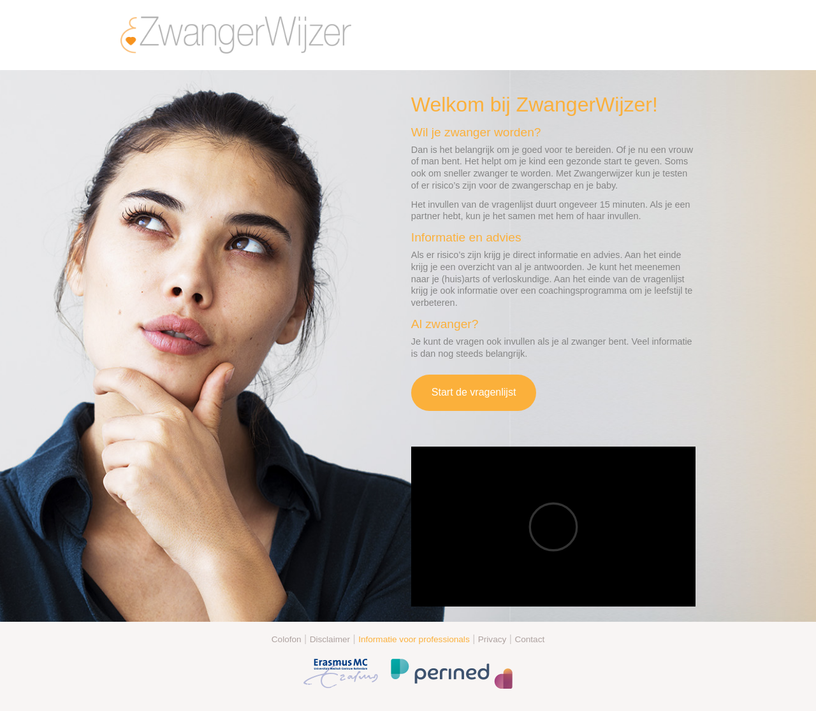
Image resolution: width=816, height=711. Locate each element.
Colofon (287, 639)
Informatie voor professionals (414, 639)
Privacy (492, 639)
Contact (529, 639)
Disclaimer (330, 639)
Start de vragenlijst (474, 392)
